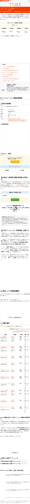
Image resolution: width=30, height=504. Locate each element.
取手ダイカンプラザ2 (5, 376)
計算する (15, 199)
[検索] (1, 0)
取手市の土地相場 (20, 186)
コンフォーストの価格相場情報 (8, 66)
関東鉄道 (10, 119)
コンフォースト (4, 339)
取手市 (7, 11)
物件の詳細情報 (6, 68)
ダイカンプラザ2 (4, 363)
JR (12, 11)
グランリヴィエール (5, 346)
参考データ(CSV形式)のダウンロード (23, 330)
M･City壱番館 (3, 336)
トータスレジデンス (5, 393)
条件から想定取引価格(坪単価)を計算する (10, 70)
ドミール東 (3, 400)
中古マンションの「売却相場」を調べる (10, 72)
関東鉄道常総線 (15, 119)
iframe (15, 49)
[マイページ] (10, 0)
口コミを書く (15, 161)
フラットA (3, 349)
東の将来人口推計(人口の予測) (8, 80)
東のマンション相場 (14, 185)
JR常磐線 (15, 11)
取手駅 (19, 11)
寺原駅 (20, 121)
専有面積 (5, 195)
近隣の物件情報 (5, 76)
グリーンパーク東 (4, 356)
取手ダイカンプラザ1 (5, 370)
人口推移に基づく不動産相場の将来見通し (10, 78)
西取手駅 (21, 119)
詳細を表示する (24, 461)
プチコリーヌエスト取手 (5, 383)
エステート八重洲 (4, 390)
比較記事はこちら (16, 251)
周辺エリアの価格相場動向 (7, 74)
